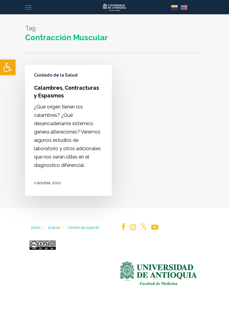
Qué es (56, 227)
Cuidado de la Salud (56, 75)
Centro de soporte (83, 227)
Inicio (37, 227)
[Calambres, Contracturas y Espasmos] (68, 130)
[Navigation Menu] (28, 7)
